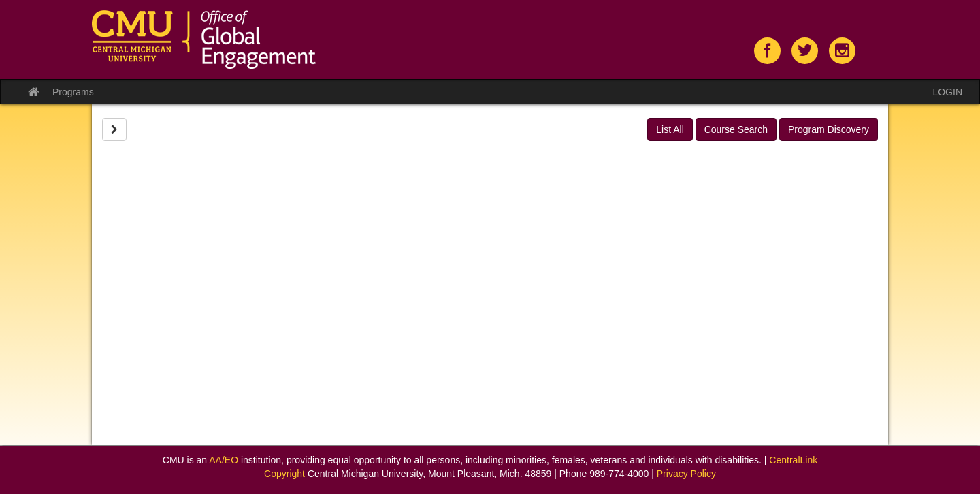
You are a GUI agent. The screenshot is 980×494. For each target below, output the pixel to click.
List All (669, 129)
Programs (73, 92)
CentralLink (793, 459)
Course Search (736, 129)
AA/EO (223, 459)
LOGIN (947, 92)
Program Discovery (828, 129)
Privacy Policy (686, 473)
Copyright (284, 473)
